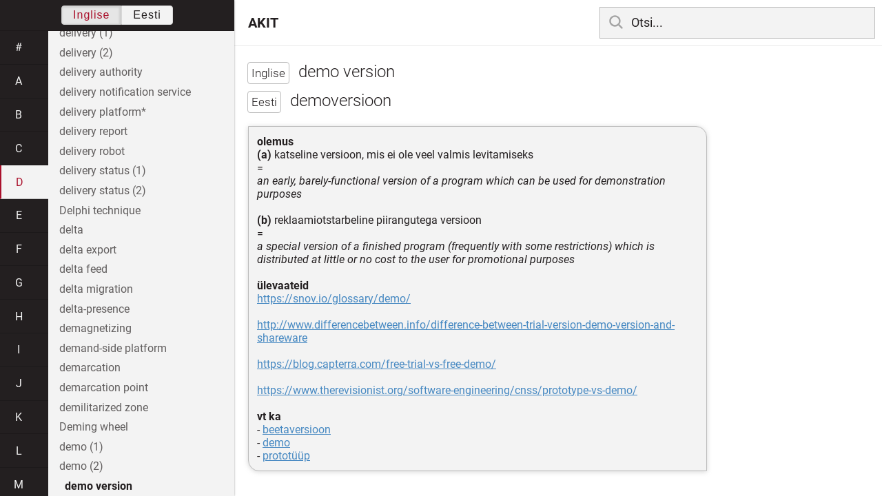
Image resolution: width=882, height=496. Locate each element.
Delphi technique (100, 210)
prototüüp (286, 455)
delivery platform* (102, 111)
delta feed (83, 269)
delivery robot (92, 151)
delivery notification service (125, 92)
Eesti (147, 15)
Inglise (91, 15)
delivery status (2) (102, 190)
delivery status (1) (102, 170)
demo (276, 442)
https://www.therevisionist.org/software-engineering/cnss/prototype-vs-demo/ (447, 390)
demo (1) (81, 446)
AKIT (263, 22)
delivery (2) (86, 52)
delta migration (96, 289)
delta (71, 229)
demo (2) (81, 466)
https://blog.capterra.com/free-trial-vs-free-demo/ (376, 364)
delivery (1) (86, 32)
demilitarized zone (103, 407)
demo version (98, 486)
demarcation (90, 367)
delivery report (93, 131)
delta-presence (94, 309)
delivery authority (101, 72)
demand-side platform (113, 348)
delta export (87, 249)
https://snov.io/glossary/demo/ (334, 298)
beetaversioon (297, 429)
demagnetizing (95, 328)
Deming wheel (93, 426)
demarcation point (103, 387)
